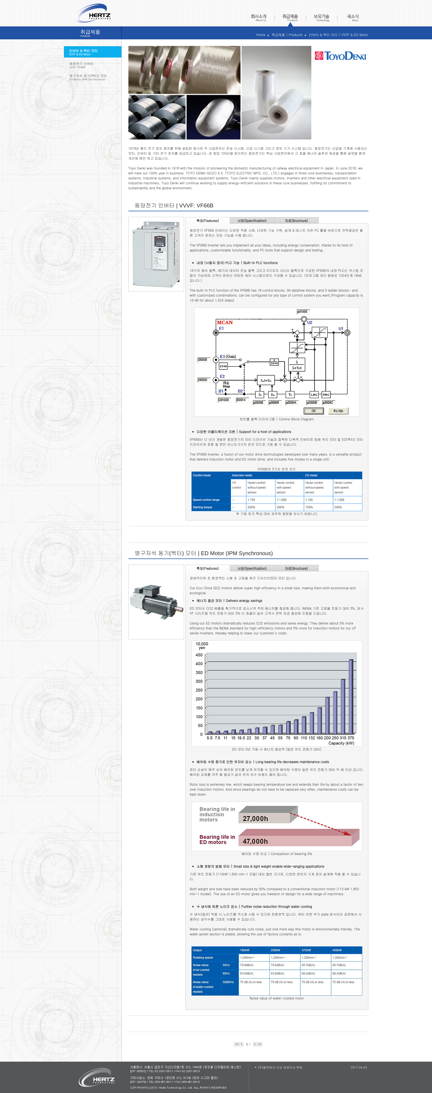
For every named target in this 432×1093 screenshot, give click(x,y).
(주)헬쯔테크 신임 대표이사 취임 (280, 1067)
